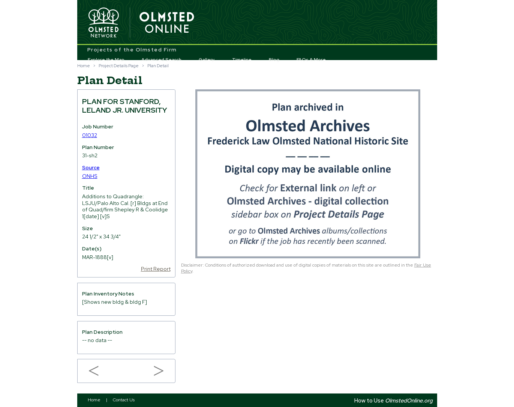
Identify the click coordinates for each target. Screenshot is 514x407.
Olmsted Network (103, 23)
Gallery (207, 60)
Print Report (156, 268)
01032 (89, 135)
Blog (274, 60)
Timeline (242, 60)
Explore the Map (106, 60)
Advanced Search (161, 60)
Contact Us (124, 400)
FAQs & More (311, 60)
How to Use (393, 400)
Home (83, 66)
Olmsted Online (167, 23)
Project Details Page (119, 66)
